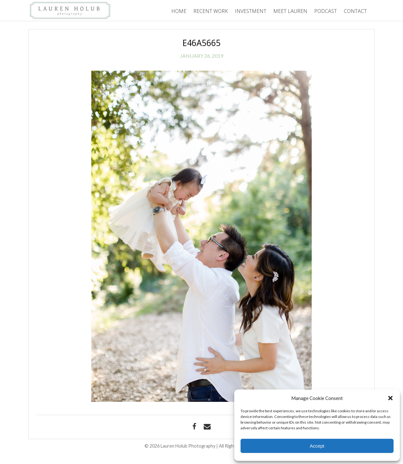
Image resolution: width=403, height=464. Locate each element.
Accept (317, 446)
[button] (390, 398)
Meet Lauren (290, 11)
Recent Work (210, 11)
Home (178, 11)
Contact (355, 11)
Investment (250, 11)
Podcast (325, 11)
